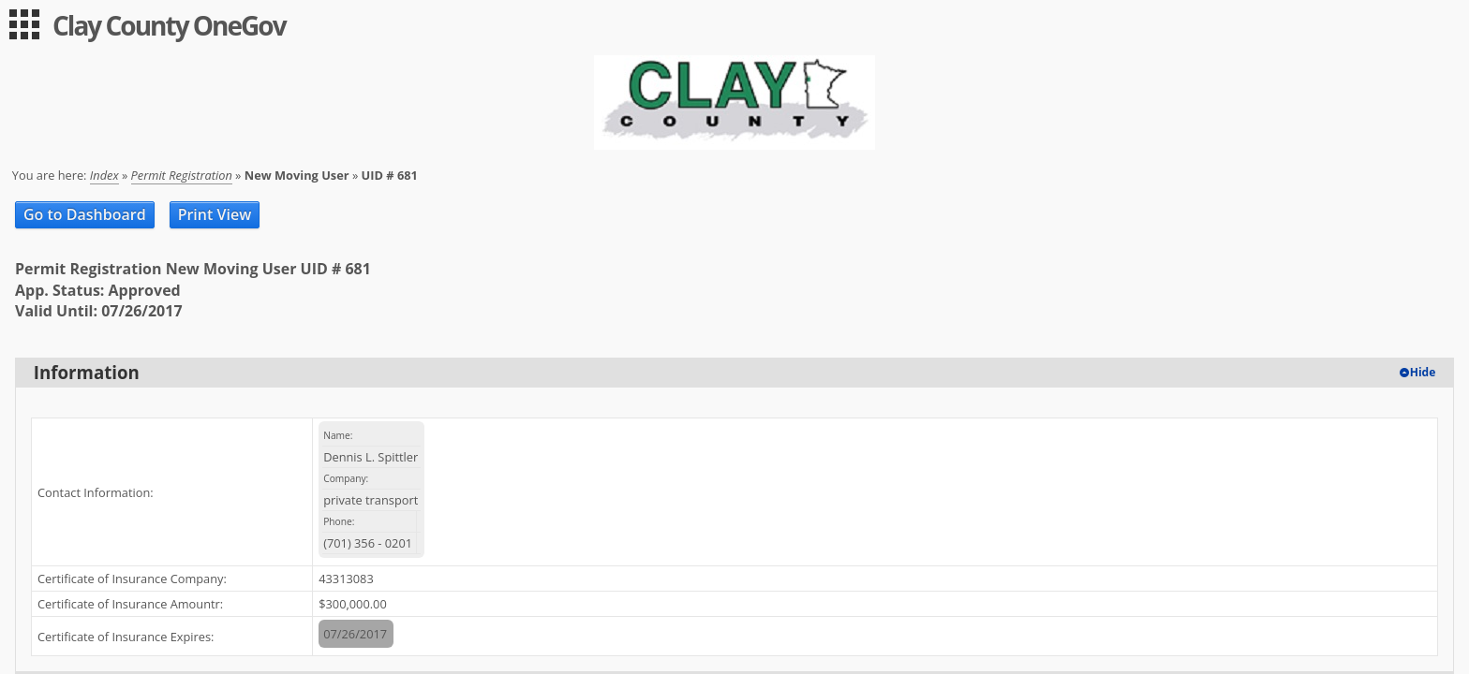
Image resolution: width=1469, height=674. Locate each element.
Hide (1423, 372)
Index (104, 175)
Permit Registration (181, 175)
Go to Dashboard (84, 214)
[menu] (24, 24)
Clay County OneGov (169, 25)
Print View (215, 214)
